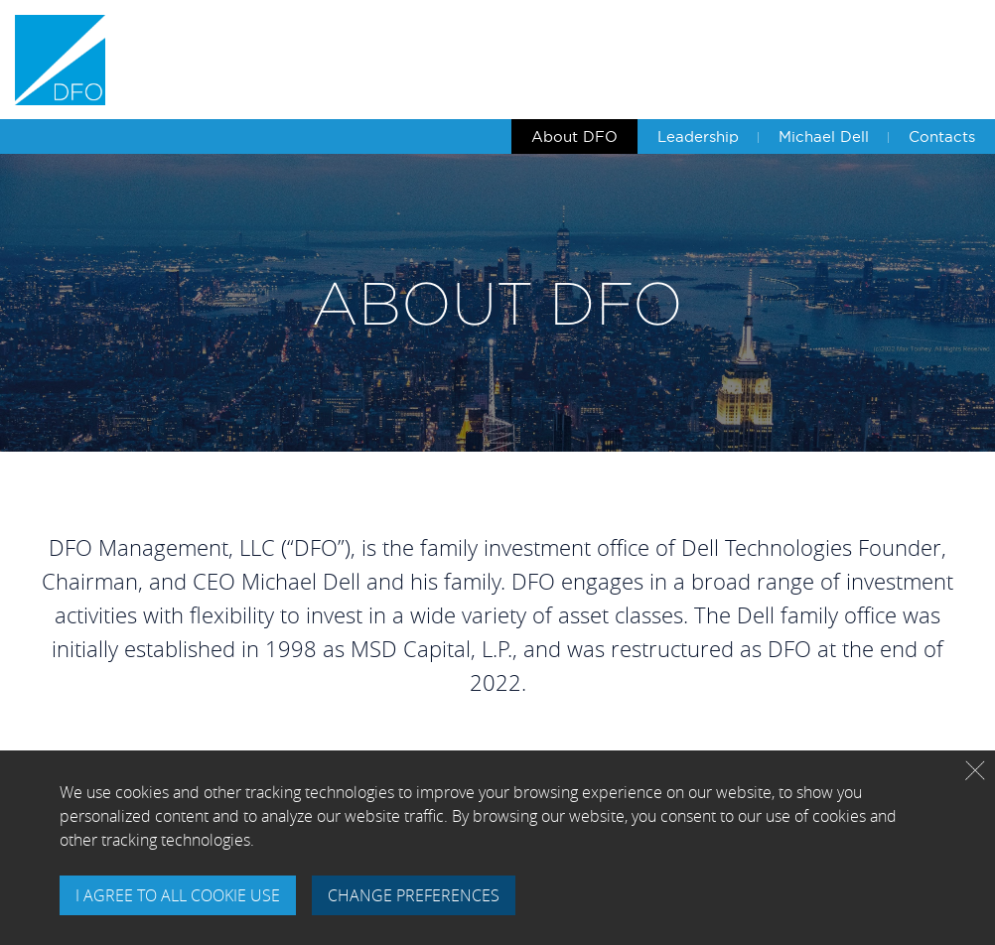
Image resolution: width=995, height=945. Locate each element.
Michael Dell (824, 136)
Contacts (942, 136)
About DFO (574, 136)
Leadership (698, 136)
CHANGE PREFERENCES (413, 895)
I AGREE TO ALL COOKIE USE (177, 895)
